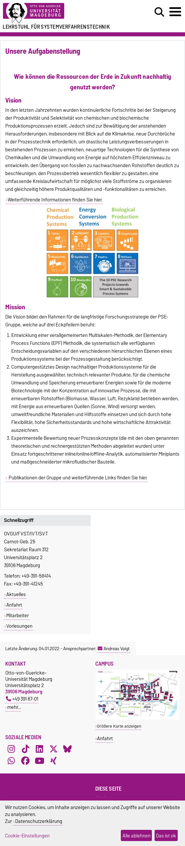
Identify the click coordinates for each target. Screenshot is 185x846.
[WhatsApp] (11, 761)
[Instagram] (11, 749)
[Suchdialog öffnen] (159, 12)
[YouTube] (39, 761)
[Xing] (54, 761)
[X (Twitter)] (54, 749)
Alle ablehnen (136, 835)
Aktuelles (16, 594)
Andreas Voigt (114, 648)
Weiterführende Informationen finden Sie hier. (55, 200)
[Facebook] (25, 761)
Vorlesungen (19, 626)
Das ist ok (166, 835)
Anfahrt (14, 605)
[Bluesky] (67, 749)
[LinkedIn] (39, 749)
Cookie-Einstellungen (27, 835)
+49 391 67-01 (22, 699)
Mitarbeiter (17, 615)
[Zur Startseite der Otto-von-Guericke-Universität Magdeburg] (57, 13)
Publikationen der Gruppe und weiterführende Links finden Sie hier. (77, 478)
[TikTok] (25, 749)
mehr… (14, 707)
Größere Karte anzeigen (119, 726)
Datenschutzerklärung (38, 821)
